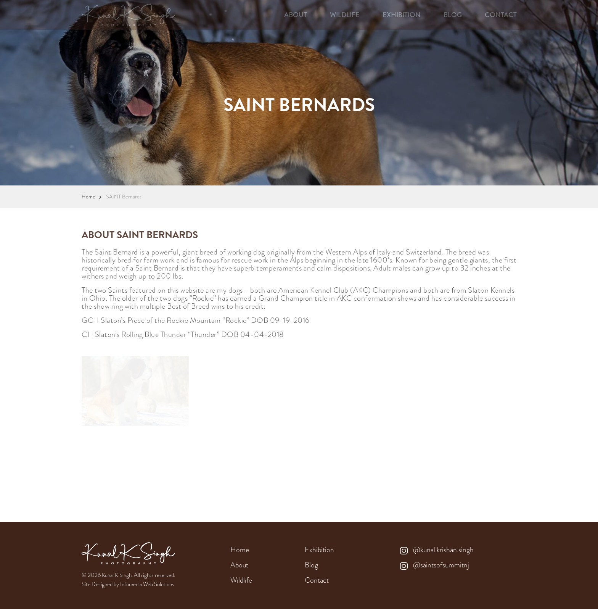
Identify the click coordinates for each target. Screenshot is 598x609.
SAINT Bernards (123, 196)
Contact (317, 580)
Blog (311, 564)
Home (88, 196)
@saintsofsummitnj (434, 564)
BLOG (453, 15)
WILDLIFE (345, 15)
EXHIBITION (402, 15)
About (239, 564)
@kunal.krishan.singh (437, 549)
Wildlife (241, 580)
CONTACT (501, 15)
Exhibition (319, 549)
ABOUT (295, 15)
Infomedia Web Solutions (147, 584)
